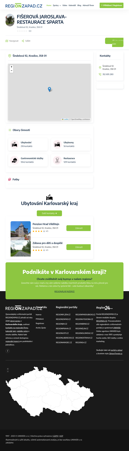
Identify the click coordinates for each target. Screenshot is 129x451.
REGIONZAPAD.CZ (63, 319)
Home (48, 5)
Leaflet (65, 119)
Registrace (117, 5)
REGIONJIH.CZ (61, 324)
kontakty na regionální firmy (17, 328)
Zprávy (57, 5)
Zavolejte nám (117, 42)
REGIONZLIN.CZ (81, 328)
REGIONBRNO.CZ (82, 324)
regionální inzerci (12, 341)
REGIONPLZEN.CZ (63, 314)
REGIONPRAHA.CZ (63, 328)
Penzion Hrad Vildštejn (46, 223)
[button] (49, 89)
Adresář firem (88, 5)
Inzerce (38, 314)
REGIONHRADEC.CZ (64, 342)
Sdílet (26, 41)
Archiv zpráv (41, 328)
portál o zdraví (116, 350)
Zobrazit (79, 228)
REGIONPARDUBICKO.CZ (85, 314)
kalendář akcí (11, 331)
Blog (79, 5)
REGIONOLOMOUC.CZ (84, 333)
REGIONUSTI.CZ (62, 333)
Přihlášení (40, 319)
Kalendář (72, 5)
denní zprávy (15, 321)
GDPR (55, 436)
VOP (61, 436)
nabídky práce (22, 331)
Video (64, 5)
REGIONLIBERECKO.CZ (65, 338)
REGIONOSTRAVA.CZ (83, 338)
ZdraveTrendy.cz (115, 353)
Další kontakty (49, 213)
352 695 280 (108, 74)
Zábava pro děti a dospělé (48, 242)
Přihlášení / (107, 5)
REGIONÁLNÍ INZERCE (64, 291)
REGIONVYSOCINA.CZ (84, 319)
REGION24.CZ (80, 342)
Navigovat (12, 41)
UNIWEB (116, 328)
